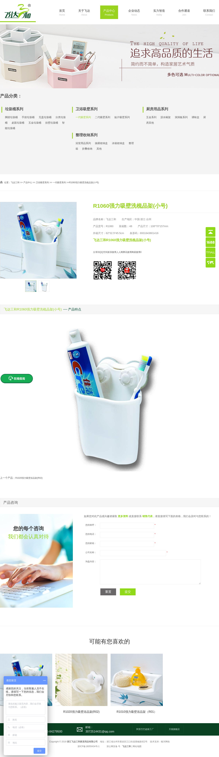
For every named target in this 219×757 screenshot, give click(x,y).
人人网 (119, 252)
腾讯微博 (127, 252)
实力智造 (159, 13)
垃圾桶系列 (14, 109)
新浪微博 (111, 252)
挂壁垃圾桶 (51, 122)
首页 (62, 13)
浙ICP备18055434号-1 (88, 746)
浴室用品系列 (83, 143)
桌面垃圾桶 (17, 122)
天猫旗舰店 (174, 729)
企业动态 (134, 13)
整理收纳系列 (86, 135)
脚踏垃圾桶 (11, 117)
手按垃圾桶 (28, 117)
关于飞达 (84, 13)
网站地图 (137, 746)
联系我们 (209, 13)
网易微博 (136, 252)
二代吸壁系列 (102, 117)
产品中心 (109, 13)
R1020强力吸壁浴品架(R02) (29, 478)
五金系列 (151, 117)
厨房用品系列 (157, 109)
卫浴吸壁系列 (86, 109)
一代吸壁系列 (83, 117)
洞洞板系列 (181, 117)
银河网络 (165, 741)
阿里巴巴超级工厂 (145, 729)
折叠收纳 (87, 148)
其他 (99, 148)
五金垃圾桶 (34, 122)
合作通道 (184, 13)
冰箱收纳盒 (118, 143)
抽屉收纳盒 (101, 143)
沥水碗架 (165, 117)
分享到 (96, 252)
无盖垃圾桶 (45, 117)
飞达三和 (15, 182)
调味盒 (195, 117)
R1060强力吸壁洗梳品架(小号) (84, 182)
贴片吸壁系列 (122, 117)
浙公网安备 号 (113, 746)
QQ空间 (103, 252)
